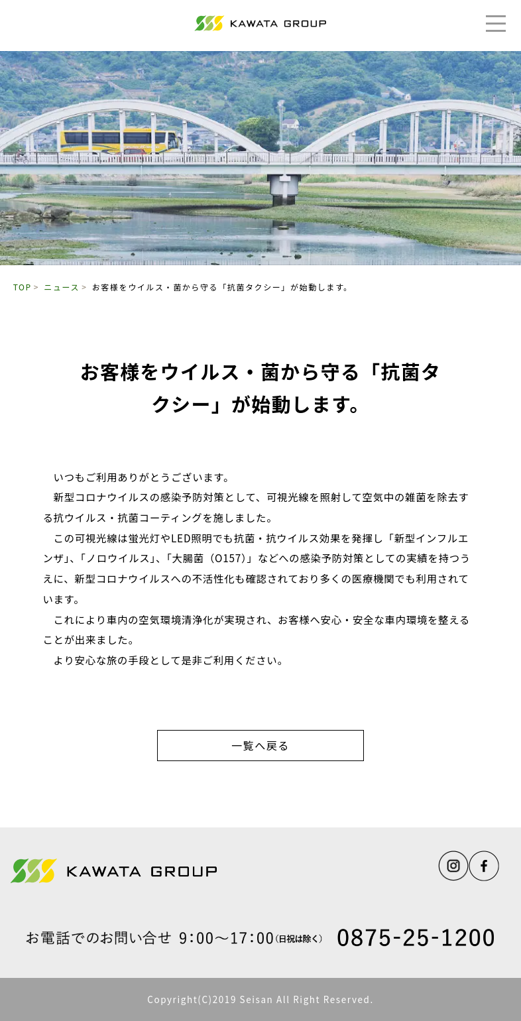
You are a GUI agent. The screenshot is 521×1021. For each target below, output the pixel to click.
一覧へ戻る (260, 745)
